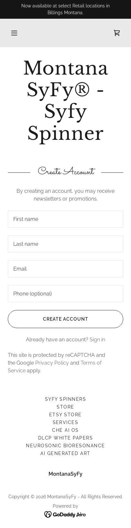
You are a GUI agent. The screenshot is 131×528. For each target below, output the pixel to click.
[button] (14, 32)
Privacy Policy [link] (52, 363)
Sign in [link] (97, 339)
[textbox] (65, 219)
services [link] (66, 422)
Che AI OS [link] (65, 430)
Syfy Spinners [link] (65, 399)
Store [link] (65, 406)
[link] (116, 32)
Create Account (48, 319)
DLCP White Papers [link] (65, 437)
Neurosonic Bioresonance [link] (65, 445)
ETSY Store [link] (65, 414)
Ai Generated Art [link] (65, 453)
